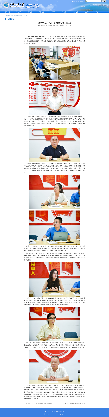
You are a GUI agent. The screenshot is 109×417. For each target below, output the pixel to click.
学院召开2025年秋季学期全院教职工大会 (76, 403)
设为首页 (73, 1)
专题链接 (82, 1)
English (77, 1)
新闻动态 (21, 15)
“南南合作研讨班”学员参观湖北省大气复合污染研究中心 (40, 403)
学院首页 (16, 15)
